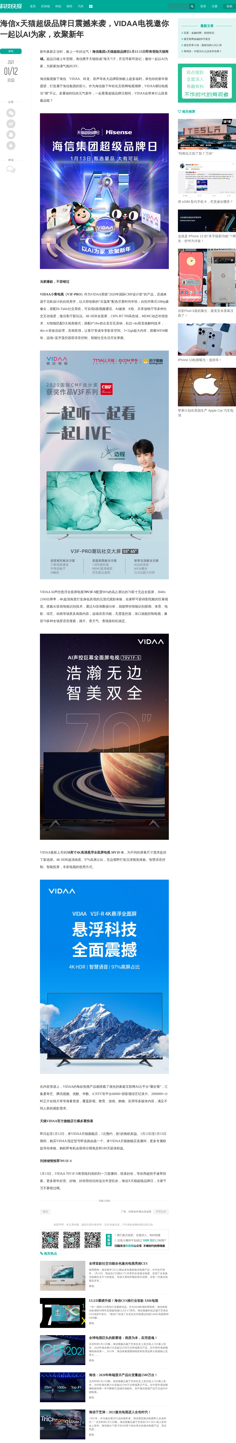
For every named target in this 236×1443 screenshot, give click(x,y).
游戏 (112, 1101)
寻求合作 (161, 1211)
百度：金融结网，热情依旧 (198, 33)
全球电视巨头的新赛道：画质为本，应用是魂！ (123, 1338)
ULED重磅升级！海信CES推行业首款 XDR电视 (123, 1301)
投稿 (229, 6)
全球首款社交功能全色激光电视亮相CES (118, 1263)
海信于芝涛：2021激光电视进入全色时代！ (120, 1412)
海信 (45, 1211)
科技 (58, 6)
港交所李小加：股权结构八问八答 (202, 45)
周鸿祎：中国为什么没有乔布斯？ (202, 51)
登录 (203, 6)
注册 (214, 6)
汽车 (81, 6)
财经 (69, 6)
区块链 (45, 6)
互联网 (123, 86)
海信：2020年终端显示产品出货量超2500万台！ (123, 1375)
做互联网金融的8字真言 (196, 39)
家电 (10, 51)
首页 (33, 6)
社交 (71, 309)
